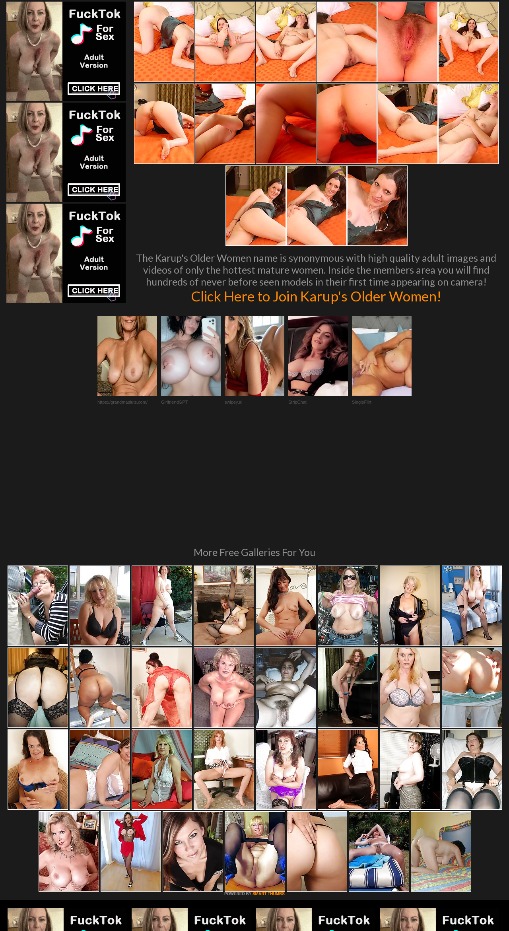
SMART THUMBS (269, 785)
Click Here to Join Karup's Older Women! (316, 296)
